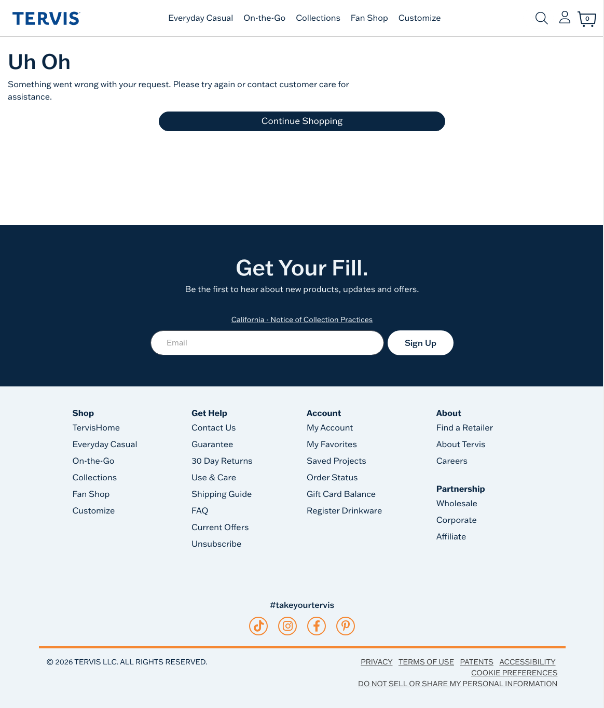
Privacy (376, 662)
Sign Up (420, 343)
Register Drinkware (344, 511)
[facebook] (316, 626)
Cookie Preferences (514, 672)
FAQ (200, 511)
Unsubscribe (216, 544)
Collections (318, 18)
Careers (452, 461)
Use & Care (213, 478)
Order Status (332, 478)
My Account (330, 428)
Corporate (456, 520)
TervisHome (96, 428)
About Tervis (461, 444)
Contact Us (213, 428)
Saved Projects (336, 461)
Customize (420, 18)
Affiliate (451, 537)
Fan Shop (369, 18)
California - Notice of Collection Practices (302, 319)
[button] (564, 18)
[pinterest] (345, 626)
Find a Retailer (464, 428)
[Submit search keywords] (542, 18)
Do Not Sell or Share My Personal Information (457, 683)
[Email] (267, 342)
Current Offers (220, 527)
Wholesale (456, 503)
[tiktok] (259, 626)
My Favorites (332, 444)
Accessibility (527, 662)
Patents (476, 662)
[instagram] (288, 626)
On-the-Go (264, 18)
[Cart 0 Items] (587, 19)
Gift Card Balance (341, 494)
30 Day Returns (222, 461)
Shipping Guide (221, 494)
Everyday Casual (200, 18)
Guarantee (212, 444)
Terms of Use (426, 662)
